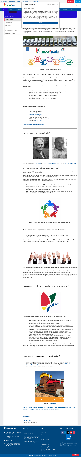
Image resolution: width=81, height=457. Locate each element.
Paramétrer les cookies (41, 25)
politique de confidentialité (29, 15)
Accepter (40, 22)
